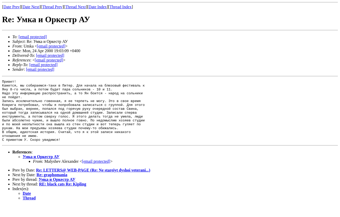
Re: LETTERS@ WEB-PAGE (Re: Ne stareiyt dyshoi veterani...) (93, 182)
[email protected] (50, 55)
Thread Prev (52, 7)
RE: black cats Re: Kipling (62, 196)
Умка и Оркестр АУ (41, 169)
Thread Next (75, 7)
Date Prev (11, 7)
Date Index (98, 7)
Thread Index (120, 7)
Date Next (31, 7)
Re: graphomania (52, 187)
